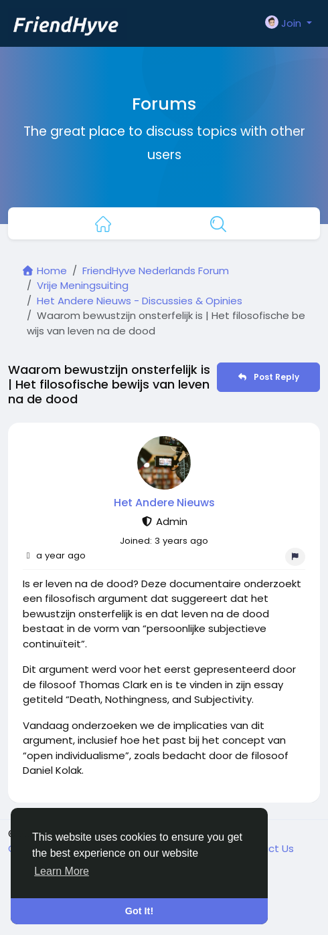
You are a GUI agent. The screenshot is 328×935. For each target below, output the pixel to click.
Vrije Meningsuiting (83, 285)
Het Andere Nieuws (164, 502)
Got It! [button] (139, 911)
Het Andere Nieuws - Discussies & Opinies (139, 301)
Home (44, 271)
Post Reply (268, 377)
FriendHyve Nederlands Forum (155, 271)
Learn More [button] (61, 871)
